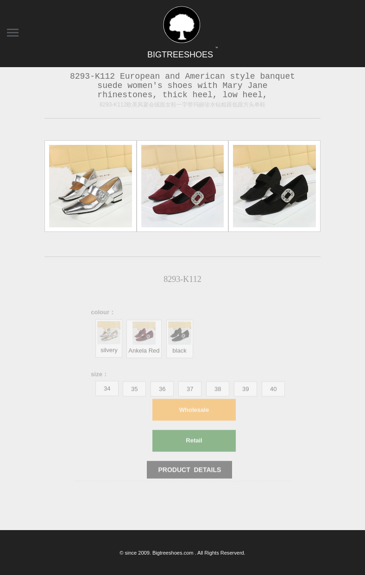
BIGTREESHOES (182, 54)
